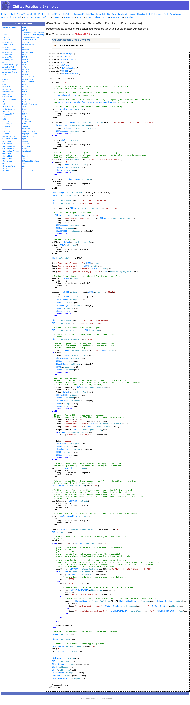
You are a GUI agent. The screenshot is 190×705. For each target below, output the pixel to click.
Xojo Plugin (129, 17)
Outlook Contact (28, 79)
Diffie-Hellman (7, 107)
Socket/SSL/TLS (28, 136)
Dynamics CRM (8, 114)
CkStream (65, 65)
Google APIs (7, 144)
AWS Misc (6, 40)
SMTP (24, 114)
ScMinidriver (26, 124)
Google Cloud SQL (9, 149)
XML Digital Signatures (30, 161)
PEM (24, 84)
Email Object (7, 124)
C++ (44, 14)
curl (23, 168)
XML (24, 159)
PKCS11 (25, 89)
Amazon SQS (7, 57)
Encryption (6, 126)
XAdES (25, 156)
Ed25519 (5, 121)
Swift (44, 17)
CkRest (64, 71)
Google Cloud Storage (10, 151)
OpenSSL (25, 72)
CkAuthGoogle (67, 68)
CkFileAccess (67, 59)
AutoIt (29, 14)
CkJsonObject (67, 53)
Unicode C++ (69, 17)
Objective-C (142, 14)
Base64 (5, 74)
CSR (4, 82)
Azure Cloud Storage (10, 65)
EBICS (4, 116)
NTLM (24, 57)
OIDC (24, 65)
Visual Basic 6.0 (102, 17)
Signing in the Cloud (29, 134)
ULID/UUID (26, 146)
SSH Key (25, 119)
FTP (4, 129)
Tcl (49, 17)
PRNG (24, 94)
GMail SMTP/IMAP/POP (11, 139)
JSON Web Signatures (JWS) (33, 35)
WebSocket (26, 151)
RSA (24, 102)
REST (24, 97)
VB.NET (80, 17)
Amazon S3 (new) (9, 50)
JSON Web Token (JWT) (31, 37)
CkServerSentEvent (69, 74)
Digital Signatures (8, 109)
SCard (24, 109)
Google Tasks (7, 161)
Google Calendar (8, 146)
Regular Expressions (30, 104)
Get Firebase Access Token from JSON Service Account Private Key (87, 102)
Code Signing (7, 94)
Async (4, 62)
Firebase (5, 134)
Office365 (25, 67)
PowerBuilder (175, 14)
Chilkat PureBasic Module (71, 45)
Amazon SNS (7, 55)
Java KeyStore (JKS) (30, 40)
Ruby (26, 17)
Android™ (21, 14)
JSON (24, 30)
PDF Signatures (28, 82)
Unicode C (56, 17)
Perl (166, 14)
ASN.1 (4, 35)
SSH (24, 116)
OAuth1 (25, 60)
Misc (24, 55)
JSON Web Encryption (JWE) (33, 32)
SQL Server (35, 17)
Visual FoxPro (117, 17)
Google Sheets (7, 159)
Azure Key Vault (8, 67)
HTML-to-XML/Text (9, 166)
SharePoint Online (29, 131)
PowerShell (6, 17)
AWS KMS (6, 37)
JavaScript (122, 14)
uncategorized (27, 171)
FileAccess (6, 131)
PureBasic (17, 17)
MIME (24, 47)
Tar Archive (26, 144)
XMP (24, 163)
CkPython (67, 14)
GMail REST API (8, 136)
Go (108, 14)
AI (3, 32)
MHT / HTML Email (29, 45)
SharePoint (26, 129)
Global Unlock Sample (67, 95)
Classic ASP (79, 14)
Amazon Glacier (8, 45)
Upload (25, 149)
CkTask (64, 56)
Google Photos (7, 156)
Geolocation (6, 141)
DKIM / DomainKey (9, 99)
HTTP (4, 168)
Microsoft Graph (28, 52)
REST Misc (26, 99)
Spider (24, 139)
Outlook (25, 74)
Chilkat (4, 14)
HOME (12, 14)
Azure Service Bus (9, 69)
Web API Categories (9, 27)
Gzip (4, 163)
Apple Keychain (8, 60)
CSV (4, 84)
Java (114, 14)
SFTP (24, 112)
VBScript (89, 17)
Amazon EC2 (7, 42)
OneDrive (25, 69)
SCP (24, 107)
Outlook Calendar (28, 77)
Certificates (6, 89)
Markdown (26, 50)
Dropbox (5, 112)
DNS (4, 102)
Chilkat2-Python (54, 14)
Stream (25, 141)
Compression (7, 97)
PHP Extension (155, 14)
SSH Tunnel (26, 121)
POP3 (24, 92)
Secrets (25, 126)
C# (39, 14)
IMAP (24, 27)
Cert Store (6, 87)
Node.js (132, 14)
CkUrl (63, 62)
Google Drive (7, 154)
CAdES (5, 79)
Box (3, 77)
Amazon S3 (6, 47)
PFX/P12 (25, 87)
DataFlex (90, 14)
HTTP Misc (6, 171)
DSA (4, 104)
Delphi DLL (100, 14)
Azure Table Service (9, 72)
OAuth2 (25, 62)
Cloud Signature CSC (10, 92)
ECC (4, 119)
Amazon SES (7, 52)
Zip (23, 166)
